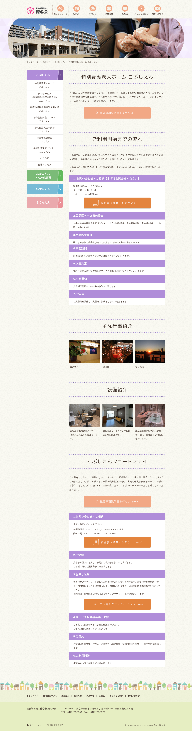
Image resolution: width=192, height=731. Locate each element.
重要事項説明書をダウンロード (119, 112)
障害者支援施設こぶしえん (45, 139)
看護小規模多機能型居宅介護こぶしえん (44, 109)
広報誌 (102, 696)
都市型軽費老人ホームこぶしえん (44, 119)
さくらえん (43, 202)
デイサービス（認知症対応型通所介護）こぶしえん (44, 97)
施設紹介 (47, 62)
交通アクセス (44, 164)
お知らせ (44, 158)
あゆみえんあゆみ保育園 (43, 175)
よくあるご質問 (116, 696)
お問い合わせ (134, 696)
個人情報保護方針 (56, 725)
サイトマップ (34, 725)
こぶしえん (60, 62)
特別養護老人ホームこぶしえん (45, 85)
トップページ (33, 62)
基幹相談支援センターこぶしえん (44, 150)
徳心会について (50, 696)
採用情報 (90, 696)
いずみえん (43, 189)
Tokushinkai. (159, 725)
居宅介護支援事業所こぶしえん (45, 129)
